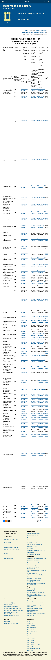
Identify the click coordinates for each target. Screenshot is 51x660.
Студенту (31, 14)
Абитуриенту (22, 14)
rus (3, 2)
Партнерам (40, 14)
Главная (26, 30)
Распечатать (43, 521)
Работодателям (23, 19)
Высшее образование (41, 30)
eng (6, 2)
